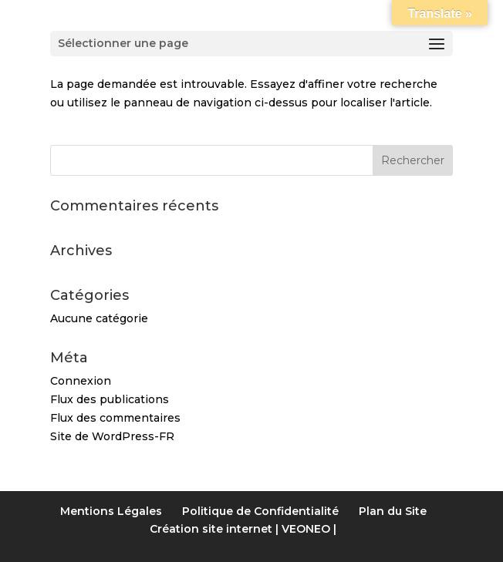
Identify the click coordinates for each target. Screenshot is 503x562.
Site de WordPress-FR (112, 436)
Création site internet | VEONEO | (243, 529)
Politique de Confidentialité (260, 511)
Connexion (80, 381)
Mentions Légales (111, 511)
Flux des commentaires (115, 418)
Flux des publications (109, 399)
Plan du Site (393, 511)
